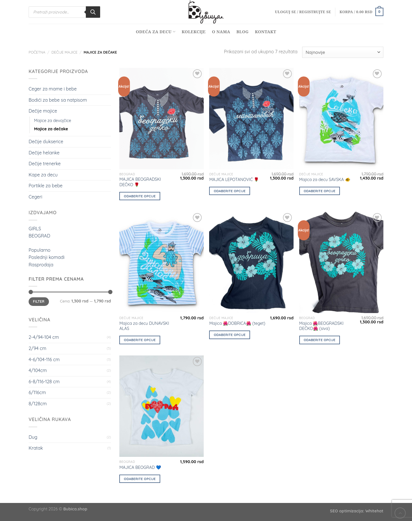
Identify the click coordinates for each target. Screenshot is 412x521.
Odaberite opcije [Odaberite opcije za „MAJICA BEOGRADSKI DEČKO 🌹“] (140, 196)
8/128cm (38, 403)
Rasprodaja (41, 265)
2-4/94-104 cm (44, 337)
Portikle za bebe (46, 185)
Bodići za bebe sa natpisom (58, 100)
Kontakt (265, 31)
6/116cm (37, 392)
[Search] (93, 12)
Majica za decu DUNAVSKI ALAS (144, 326)
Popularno (39, 250)
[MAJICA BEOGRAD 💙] (161, 406)
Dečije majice (65, 52)
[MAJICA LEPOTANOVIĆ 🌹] (251, 118)
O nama (221, 31)
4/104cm (38, 370)
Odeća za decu (155, 32)
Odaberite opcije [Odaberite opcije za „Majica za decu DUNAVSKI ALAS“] (140, 340)
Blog (242, 31)
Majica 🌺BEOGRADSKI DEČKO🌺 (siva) (321, 326)
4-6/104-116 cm (44, 359)
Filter (38, 301)
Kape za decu (43, 175)
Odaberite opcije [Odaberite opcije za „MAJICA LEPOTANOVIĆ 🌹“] (229, 191)
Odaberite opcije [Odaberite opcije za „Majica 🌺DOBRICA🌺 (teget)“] (229, 335)
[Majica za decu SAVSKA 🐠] (341, 118)
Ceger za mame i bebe (53, 89)
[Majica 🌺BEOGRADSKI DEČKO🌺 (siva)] (341, 262)
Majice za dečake (51, 128)
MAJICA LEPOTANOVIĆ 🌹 (234, 179)
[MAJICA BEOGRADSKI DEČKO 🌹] (161, 118)
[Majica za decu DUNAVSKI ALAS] (161, 262)
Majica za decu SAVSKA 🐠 (324, 179)
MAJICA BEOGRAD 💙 (140, 467)
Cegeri (35, 197)
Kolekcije (194, 31)
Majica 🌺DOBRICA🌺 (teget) (237, 323)
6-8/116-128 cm (44, 381)
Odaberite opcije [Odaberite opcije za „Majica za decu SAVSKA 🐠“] (319, 191)
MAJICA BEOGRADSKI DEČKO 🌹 (140, 182)
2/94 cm (37, 348)
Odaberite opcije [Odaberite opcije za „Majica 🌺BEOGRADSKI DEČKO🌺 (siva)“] (319, 340)
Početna (37, 52)
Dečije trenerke (45, 163)
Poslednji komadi (46, 257)
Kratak (36, 448)
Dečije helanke (44, 153)
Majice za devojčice (52, 120)
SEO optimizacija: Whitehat (356, 511)
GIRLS (35, 228)
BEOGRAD (39, 236)
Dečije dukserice (46, 141)
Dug (33, 437)
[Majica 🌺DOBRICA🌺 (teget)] (251, 262)
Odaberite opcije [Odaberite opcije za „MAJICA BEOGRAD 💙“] (140, 479)
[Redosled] (342, 52)
